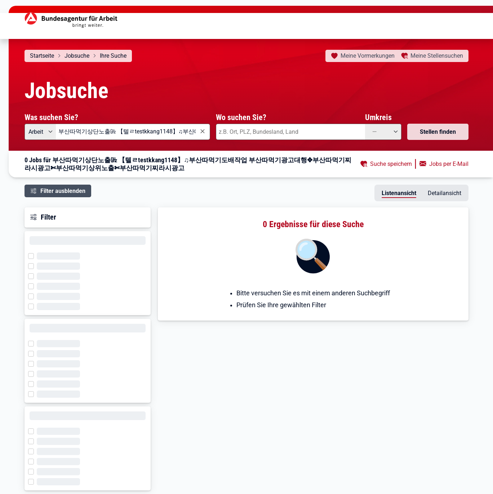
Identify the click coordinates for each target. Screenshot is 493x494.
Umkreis (378, 117)
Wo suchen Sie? (241, 117)
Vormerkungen (368, 55)
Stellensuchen (436, 55)
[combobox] (133, 132)
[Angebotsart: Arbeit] (40, 132)
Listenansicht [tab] (399, 193)
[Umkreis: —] (383, 132)
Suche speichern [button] (391, 163)
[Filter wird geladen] (33, 255)
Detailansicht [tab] (444, 193)
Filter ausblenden (62, 191)
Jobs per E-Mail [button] (448, 163)
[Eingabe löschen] (202, 131)
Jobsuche (77, 55)
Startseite (42, 55)
